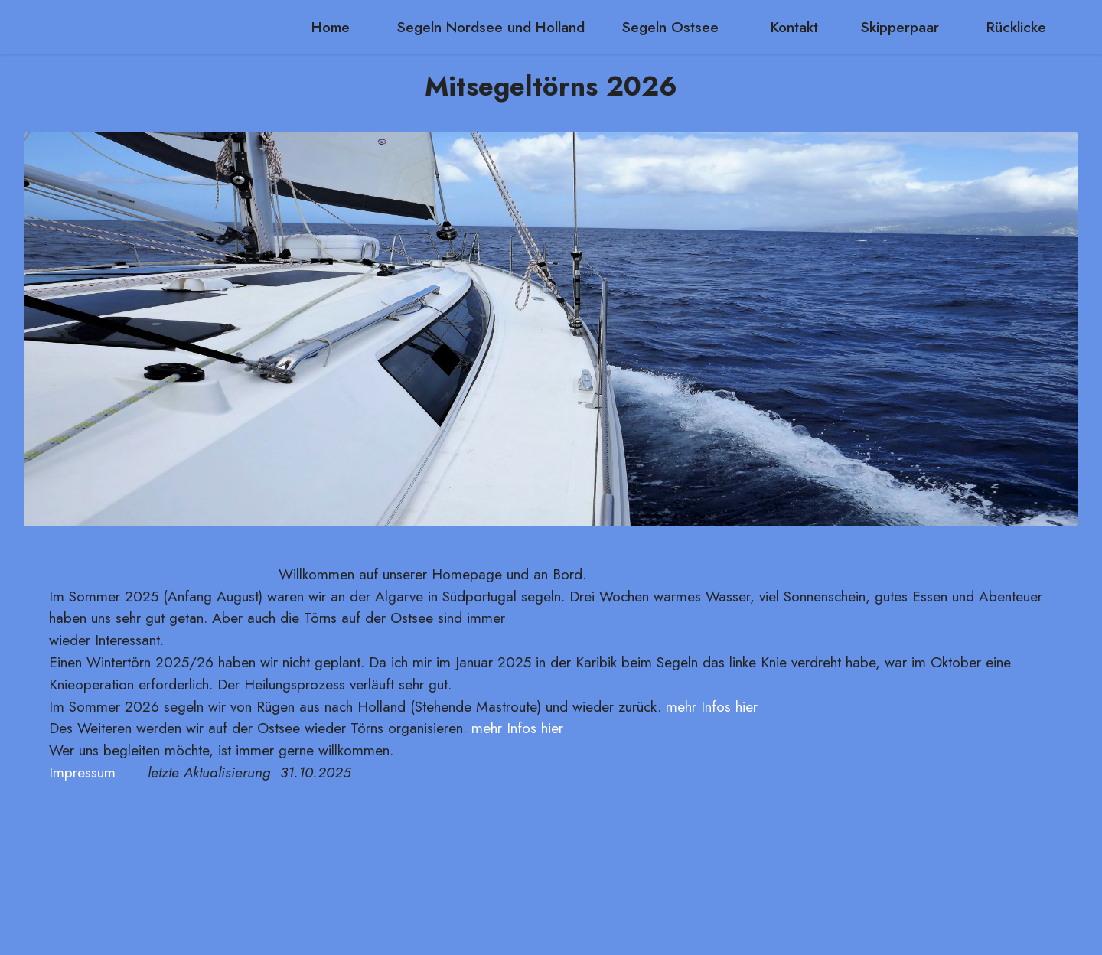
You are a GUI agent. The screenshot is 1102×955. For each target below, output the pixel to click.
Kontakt (797, 26)
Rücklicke (1016, 26)
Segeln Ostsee (677, 26)
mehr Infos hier (712, 706)
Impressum (82, 772)
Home (335, 26)
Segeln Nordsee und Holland (491, 26)
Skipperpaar (904, 26)
